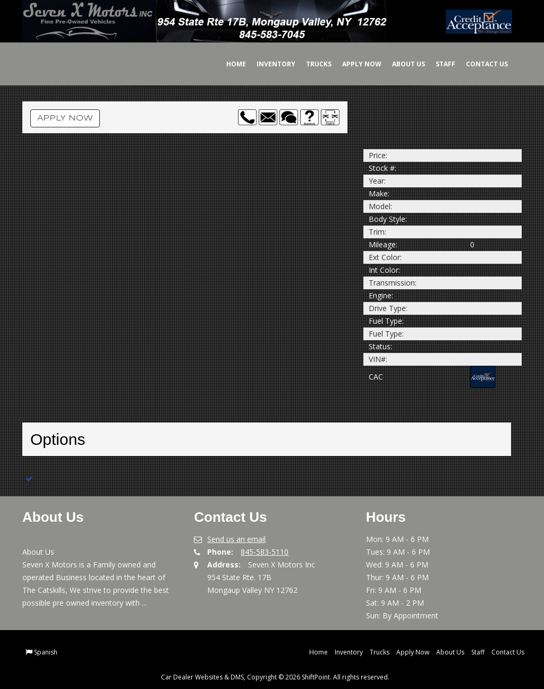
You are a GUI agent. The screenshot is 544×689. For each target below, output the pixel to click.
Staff (438, 63)
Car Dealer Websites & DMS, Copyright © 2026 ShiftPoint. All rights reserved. (275, 677)
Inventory (268, 63)
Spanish (45, 652)
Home (229, 63)
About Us (401, 63)
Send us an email (236, 539)
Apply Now (354, 63)
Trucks (311, 63)
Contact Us (479, 63)
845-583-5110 (264, 552)
